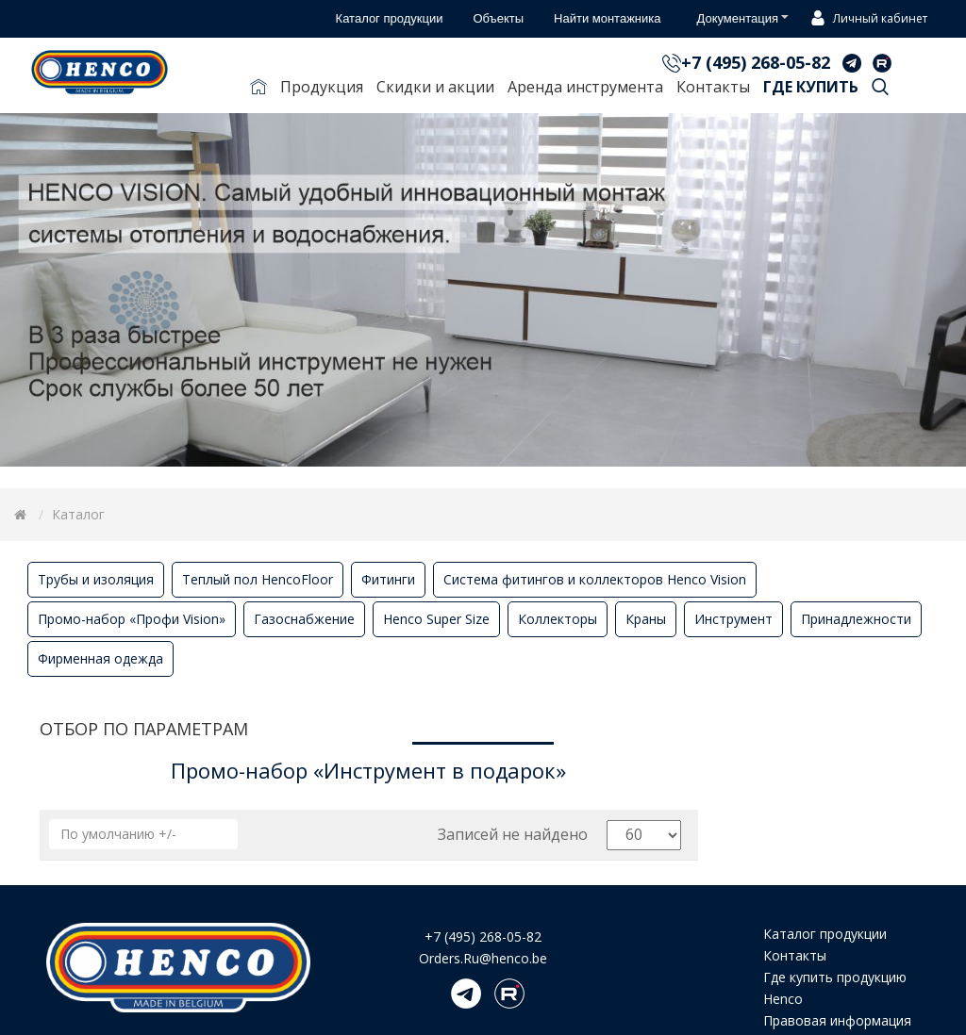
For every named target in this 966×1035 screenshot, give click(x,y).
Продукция (321, 86)
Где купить (810, 86)
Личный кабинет (866, 20)
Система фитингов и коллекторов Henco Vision (594, 579)
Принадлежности (856, 619)
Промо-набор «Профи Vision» (131, 619)
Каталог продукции (825, 934)
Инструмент (733, 619)
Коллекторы (557, 619)
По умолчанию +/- (118, 834)
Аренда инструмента (585, 86)
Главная (258, 90)
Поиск (880, 90)
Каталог (78, 514)
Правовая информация (837, 1020)
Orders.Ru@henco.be (483, 958)
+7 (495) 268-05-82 (755, 62)
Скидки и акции (435, 86)
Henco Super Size (436, 619)
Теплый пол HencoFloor (257, 579)
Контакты (713, 86)
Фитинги (388, 579)
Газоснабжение (304, 619)
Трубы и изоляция (96, 579)
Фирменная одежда (100, 658)
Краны (645, 619)
